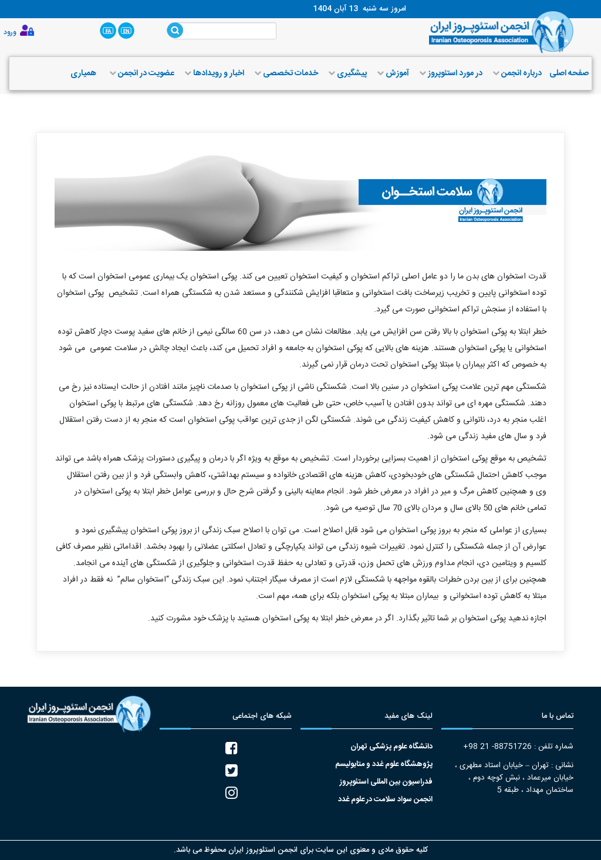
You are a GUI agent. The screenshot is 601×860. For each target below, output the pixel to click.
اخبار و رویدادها (213, 73)
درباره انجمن (516, 73)
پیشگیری (346, 73)
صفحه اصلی (569, 73)
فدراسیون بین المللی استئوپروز (386, 782)
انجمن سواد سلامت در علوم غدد (385, 800)
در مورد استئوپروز (449, 73)
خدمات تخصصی (285, 73)
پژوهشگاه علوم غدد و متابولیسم (384, 764)
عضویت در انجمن (140, 73)
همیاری (83, 73)
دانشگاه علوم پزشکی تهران (391, 747)
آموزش (392, 73)
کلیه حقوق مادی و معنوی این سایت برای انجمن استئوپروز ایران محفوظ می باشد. (301, 850)
